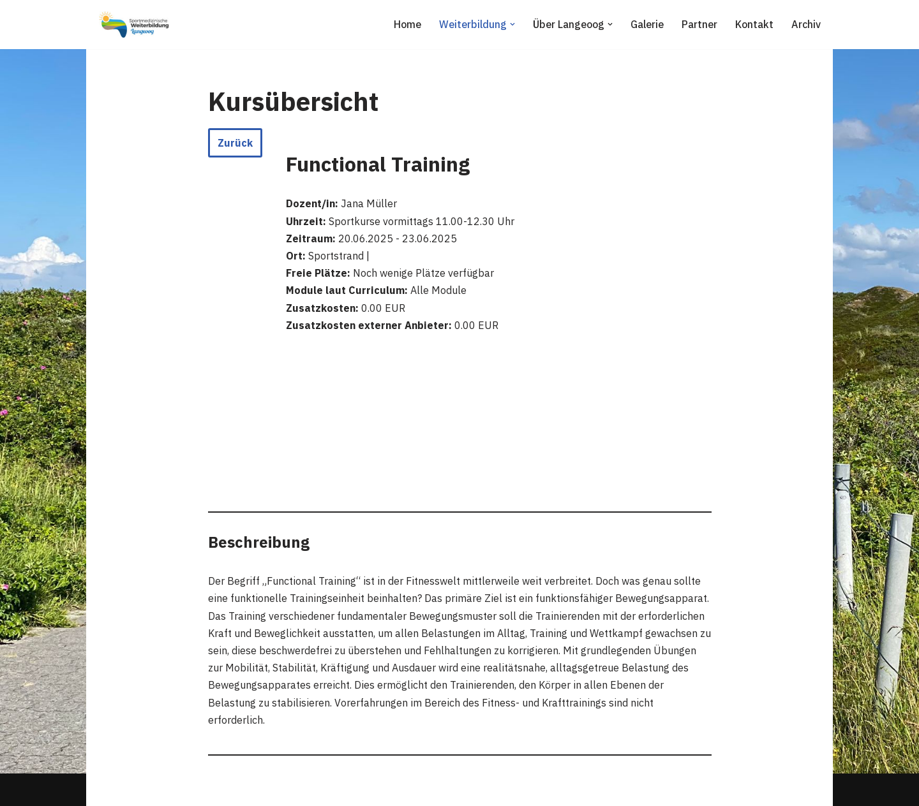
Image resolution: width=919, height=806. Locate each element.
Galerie (647, 24)
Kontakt (754, 24)
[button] (512, 24)
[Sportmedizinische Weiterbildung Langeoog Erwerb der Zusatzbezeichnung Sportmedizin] (134, 24)
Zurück (235, 142)
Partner (699, 24)
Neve (108, 789)
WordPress (227, 789)
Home (407, 24)
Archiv (806, 24)
